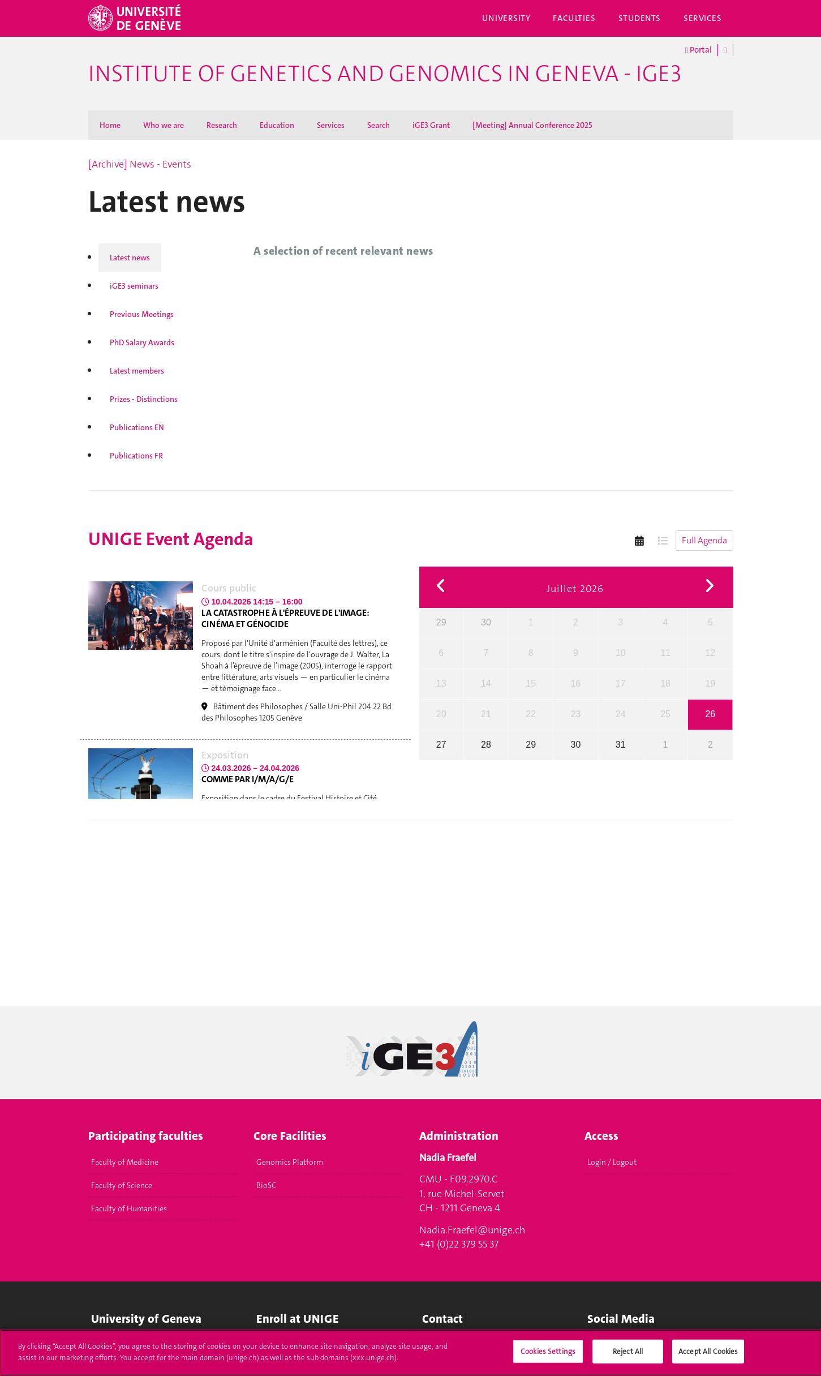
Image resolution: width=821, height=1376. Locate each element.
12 (710, 653)
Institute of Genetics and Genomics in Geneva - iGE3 (384, 73)
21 (486, 714)
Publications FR (136, 456)
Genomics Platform (289, 1162)
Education (277, 125)
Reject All (628, 1356)
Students (639, 18)
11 (665, 653)
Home (110, 125)
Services (703, 18)
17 (621, 683)
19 (710, 683)
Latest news (130, 257)
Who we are (163, 125)
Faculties (574, 18)
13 (441, 683)
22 (531, 714)
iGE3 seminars (134, 286)
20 (441, 714)
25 (665, 714)
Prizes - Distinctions (144, 399)
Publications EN (137, 427)
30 (486, 622)
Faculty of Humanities (129, 1208)
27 (441, 744)
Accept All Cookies (708, 1356)
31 (621, 744)
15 (531, 683)
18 (665, 683)
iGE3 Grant (431, 125)
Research (222, 125)
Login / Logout (612, 1162)
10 (621, 653)
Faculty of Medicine (124, 1162)
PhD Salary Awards (142, 342)
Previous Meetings (142, 314)
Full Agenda (704, 540)
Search (378, 125)
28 (486, 744)
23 (576, 714)
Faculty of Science (121, 1185)
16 (576, 683)
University (506, 18)
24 (621, 714)
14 (486, 683)
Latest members (137, 371)
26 (710, 714)
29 (441, 622)
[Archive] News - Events (139, 164)
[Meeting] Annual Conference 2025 (532, 125)
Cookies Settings (548, 1356)
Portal (698, 50)
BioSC (266, 1185)
